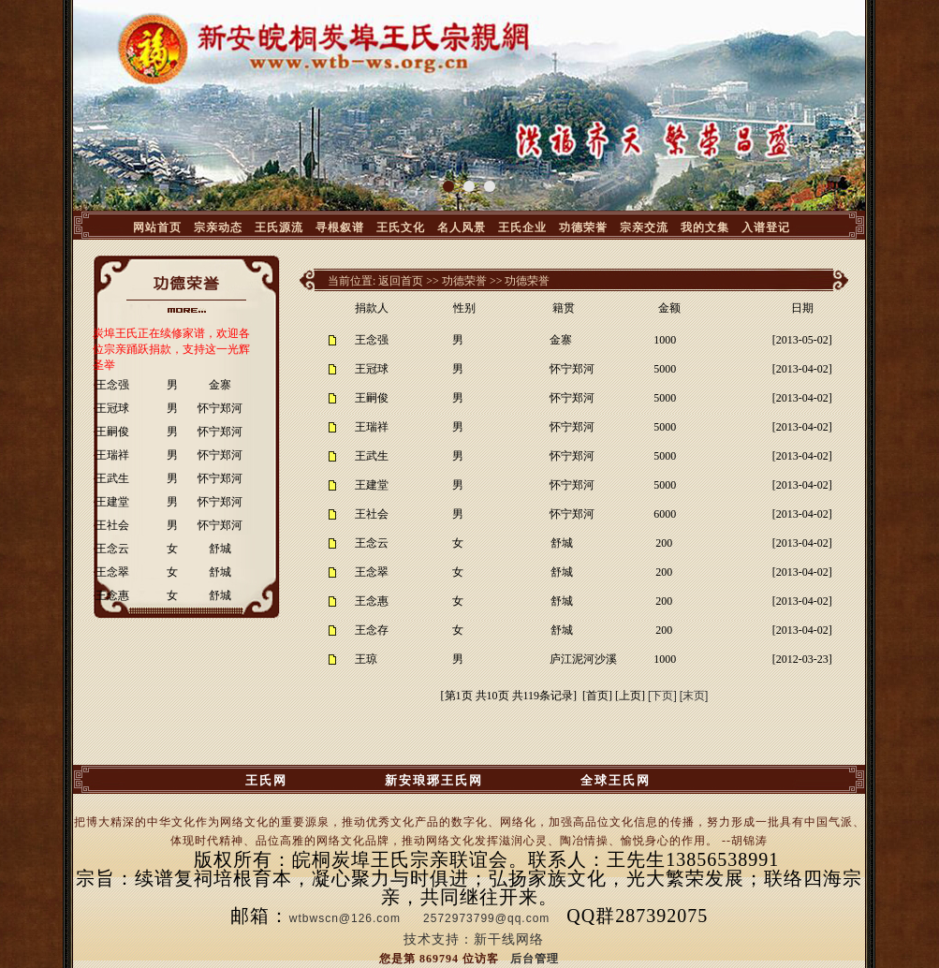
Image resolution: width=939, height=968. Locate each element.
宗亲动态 (218, 227)
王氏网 (266, 780)
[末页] (694, 695)
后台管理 (534, 958)
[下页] (662, 695)
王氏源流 (279, 227)
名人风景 (461, 227)
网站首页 (157, 227)
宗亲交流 (644, 227)
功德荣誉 (583, 227)
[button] (448, 186)
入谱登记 (765, 227)
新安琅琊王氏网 (434, 780)
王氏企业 (522, 227)
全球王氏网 (615, 780)
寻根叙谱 (339, 227)
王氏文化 (400, 227)
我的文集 (705, 227)
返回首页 (400, 280)
